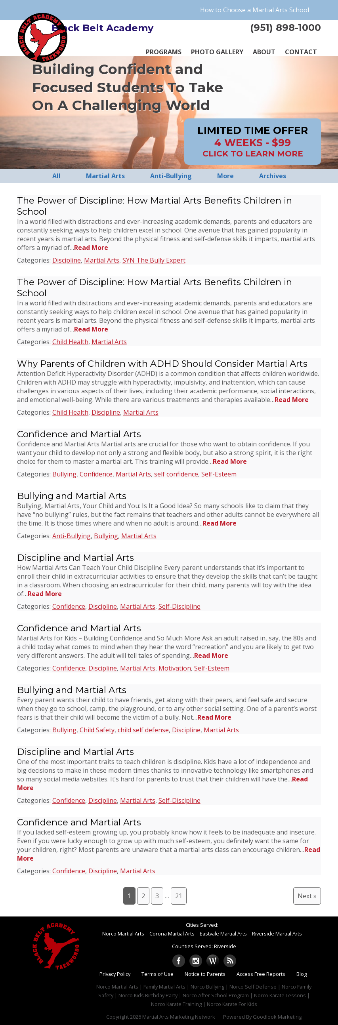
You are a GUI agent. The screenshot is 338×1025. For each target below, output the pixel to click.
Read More (91, 247)
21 (178, 896)
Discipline (66, 260)
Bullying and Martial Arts (71, 495)
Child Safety (97, 730)
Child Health (70, 341)
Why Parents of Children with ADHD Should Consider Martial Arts (162, 363)
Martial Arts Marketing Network (178, 1016)
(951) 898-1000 (285, 27)
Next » (307, 896)
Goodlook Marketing (277, 1016)
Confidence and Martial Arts (79, 434)
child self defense (143, 730)
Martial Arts (101, 260)
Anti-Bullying (71, 536)
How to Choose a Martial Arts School (254, 10)
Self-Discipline (179, 606)
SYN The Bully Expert (153, 260)
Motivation (174, 668)
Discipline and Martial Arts (75, 557)
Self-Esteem (219, 474)
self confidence (176, 474)
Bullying (64, 474)
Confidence (96, 474)
